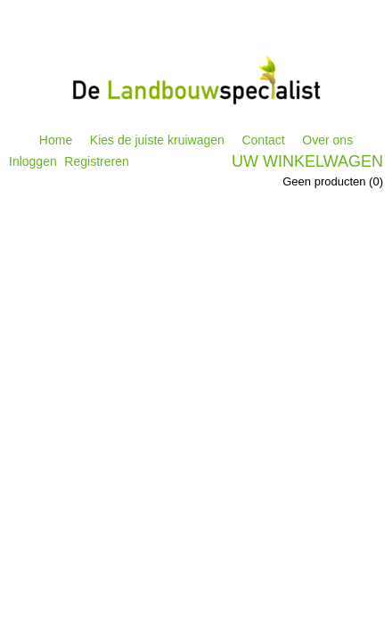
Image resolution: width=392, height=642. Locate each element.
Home (55, 140)
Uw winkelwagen (307, 161)
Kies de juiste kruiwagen (157, 140)
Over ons (327, 140)
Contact (262, 140)
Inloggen (33, 161)
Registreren (96, 161)
